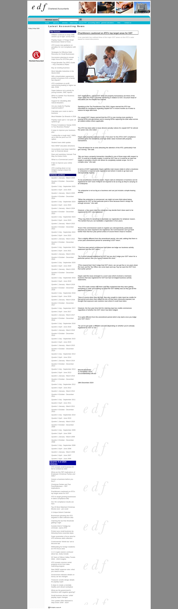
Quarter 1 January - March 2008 (63, 452)
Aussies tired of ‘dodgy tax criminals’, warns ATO (60, 527)
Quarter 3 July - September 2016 (63, 323)
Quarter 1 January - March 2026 (63, 178)
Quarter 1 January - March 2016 (63, 330)
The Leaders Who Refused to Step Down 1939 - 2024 (62, 601)
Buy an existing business (60, 68)
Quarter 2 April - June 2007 (61, 455)
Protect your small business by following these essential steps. (62, 532)
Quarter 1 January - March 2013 (63, 376)
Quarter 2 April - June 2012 (61, 388)
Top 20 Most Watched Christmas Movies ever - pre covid (63, 508)
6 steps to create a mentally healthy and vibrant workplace (62, 586)
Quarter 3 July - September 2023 (63, 217)
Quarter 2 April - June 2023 (61, 220)
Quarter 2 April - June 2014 (61, 357)
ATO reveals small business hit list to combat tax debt (62, 468)
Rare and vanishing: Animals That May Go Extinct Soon (63, 155)
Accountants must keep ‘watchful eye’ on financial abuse (63, 150)
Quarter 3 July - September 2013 (63, 369)
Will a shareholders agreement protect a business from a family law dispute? (63, 78)
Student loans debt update (61, 142)
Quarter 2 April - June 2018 (61, 296)
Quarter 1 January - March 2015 (63, 345)
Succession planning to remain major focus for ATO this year (62, 58)
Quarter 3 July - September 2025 (63, 186)
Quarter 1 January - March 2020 (63, 269)
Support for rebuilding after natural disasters (61, 102)
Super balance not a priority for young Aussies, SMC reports (62, 91)
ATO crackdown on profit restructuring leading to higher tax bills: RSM (63, 85)
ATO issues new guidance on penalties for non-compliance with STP (63, 47)
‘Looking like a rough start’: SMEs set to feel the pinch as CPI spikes (63, 137)
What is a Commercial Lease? (62, 159)
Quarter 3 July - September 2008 (63, 445)
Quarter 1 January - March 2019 (63, 284)
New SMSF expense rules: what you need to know (63, 570)
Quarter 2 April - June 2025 (61, 190)
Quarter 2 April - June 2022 (61, 235)
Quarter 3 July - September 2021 (63, 247)
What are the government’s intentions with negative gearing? (63, 591)
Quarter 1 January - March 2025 (63, 193)
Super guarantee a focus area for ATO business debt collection (63, 537)
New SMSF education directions (63, 146)
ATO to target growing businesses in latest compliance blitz (63, 497)
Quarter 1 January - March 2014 (63, 361)
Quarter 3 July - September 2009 (63, 430)
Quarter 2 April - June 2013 (61, 372)
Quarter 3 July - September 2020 (63, 262)
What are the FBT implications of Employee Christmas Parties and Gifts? (63, 474)
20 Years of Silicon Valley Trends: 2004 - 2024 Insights (63, 558)
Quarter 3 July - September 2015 (63, 339)
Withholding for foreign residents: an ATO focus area (63, 548)
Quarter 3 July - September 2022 (63, 232)
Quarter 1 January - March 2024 (63, 208)
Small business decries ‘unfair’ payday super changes (62, 596)
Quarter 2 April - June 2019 (61, 281)
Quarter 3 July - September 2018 (63, 293)
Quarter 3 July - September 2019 (63, 278)
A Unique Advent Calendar (60, 512)
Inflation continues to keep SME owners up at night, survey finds (63, 36)
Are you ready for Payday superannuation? (60, 107)
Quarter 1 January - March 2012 (63, 391)
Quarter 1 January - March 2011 (63, 406)
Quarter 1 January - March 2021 (63, 254)
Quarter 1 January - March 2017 (63, 315)
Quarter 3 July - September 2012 (63, 384)
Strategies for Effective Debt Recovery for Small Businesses (62, 53)
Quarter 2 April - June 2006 (61, 459)
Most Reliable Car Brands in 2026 (63, 116)
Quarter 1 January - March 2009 (63, 437)
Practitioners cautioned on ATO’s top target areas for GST (63, 492)
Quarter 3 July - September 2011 (63, 400)
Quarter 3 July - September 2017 (63, 308)
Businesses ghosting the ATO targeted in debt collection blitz (62, 516)
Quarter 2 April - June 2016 (61, 327)
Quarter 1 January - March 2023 (63, 223)
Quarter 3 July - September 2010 (63, 415)
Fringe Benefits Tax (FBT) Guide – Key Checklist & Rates (63, 63)
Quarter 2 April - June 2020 (61, 266)
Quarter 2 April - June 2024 (61, 205)
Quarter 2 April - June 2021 (61, 251)
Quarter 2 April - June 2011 (61, 403)
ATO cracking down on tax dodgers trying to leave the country (61, 170)
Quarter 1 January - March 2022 (63, 239)
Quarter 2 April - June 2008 (61, 449)
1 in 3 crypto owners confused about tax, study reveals (62, 553)
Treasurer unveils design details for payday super (62, 581)
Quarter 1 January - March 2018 (63, 300)
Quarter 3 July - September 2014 (63, 354)
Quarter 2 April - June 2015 (61, 342)
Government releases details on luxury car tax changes (62, 575)
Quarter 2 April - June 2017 (61, 311)
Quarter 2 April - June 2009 (61, 433)
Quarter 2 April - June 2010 (61, 418)
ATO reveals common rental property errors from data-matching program (61, 564)
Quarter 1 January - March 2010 (63, 421)
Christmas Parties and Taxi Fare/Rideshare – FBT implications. (61, 486)
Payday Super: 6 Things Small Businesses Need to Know (62, 41)
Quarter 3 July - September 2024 (63, 202)
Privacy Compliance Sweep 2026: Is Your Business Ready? (63, 126)
